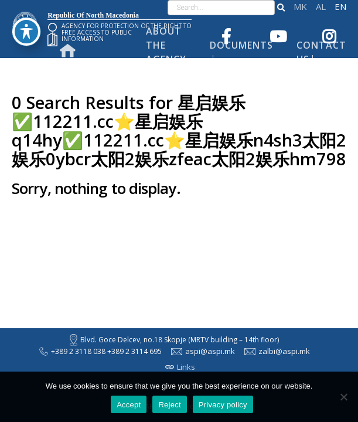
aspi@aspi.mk (203, 351)
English (340, 6)
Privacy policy (223, 404)
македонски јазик (300, 6)
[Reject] (343, 397)
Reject (169, 404)
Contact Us (321, 52)
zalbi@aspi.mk (277, 351)
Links (180, 367)
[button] (281, 7)
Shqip (321, 6)
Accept (129, 404)
